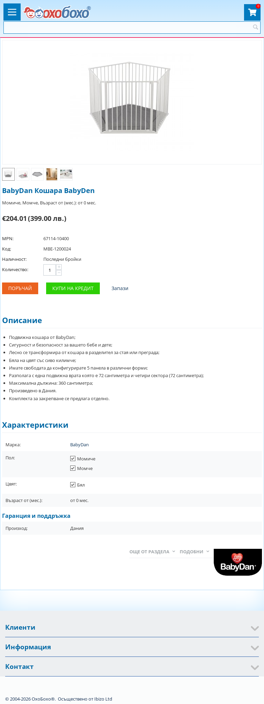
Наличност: (14, 259)
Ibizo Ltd (103, 699)
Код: (6, 249)
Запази (120, 288)
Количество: (15, 269)
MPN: (7, 238)
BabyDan (79, 444)
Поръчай (20, 288)
